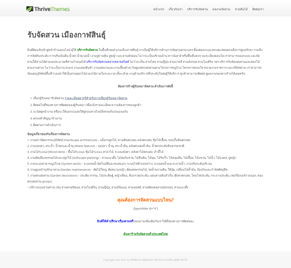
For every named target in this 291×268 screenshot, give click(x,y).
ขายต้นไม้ (241, 9)
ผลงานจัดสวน (221, 9)
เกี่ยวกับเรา (176, 9)
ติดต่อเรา (258, 9)
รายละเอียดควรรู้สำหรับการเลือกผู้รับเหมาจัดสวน (96, 98)
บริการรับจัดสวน (197, 9)
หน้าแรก (158, 9)
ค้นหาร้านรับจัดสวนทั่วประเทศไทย (145, 234)
